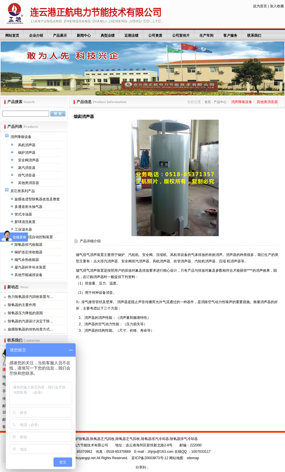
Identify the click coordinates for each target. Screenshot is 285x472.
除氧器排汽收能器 (29, 245)
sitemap (193, 458)
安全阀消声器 (29, 160)
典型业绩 (108, 35)
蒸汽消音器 (27, 168)
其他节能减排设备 (29, 275)
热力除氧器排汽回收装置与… (30, 297)
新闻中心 (84, 35)
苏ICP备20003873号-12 (149, 458)
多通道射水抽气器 (29, 207)
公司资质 (155, 35)
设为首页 (260, 6)
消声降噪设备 (21, 137)
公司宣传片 (181, 35)
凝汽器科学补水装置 (31, 267)
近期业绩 (131, 35)
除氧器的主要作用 (22, 305)
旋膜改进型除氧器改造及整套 (38, 199)
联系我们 (254, 35)
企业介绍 (36, 35)
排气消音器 (27, 175)
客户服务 (230, 35)
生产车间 (206, 35)
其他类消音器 (29, 183)
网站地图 (176, 458)
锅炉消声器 (27, 153)
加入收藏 (277, 6)
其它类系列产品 (23, 191)
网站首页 (12, 35)
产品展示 (60, 35)
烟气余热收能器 (27, 260)
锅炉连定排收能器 (29, 252)
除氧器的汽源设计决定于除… (30, 321)
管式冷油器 (24, 214)
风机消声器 (27, 145)
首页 (207, 102)
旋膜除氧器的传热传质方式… (30, 329)
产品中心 (220, 102)
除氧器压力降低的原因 (25, 313)
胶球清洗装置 (25, 222)
